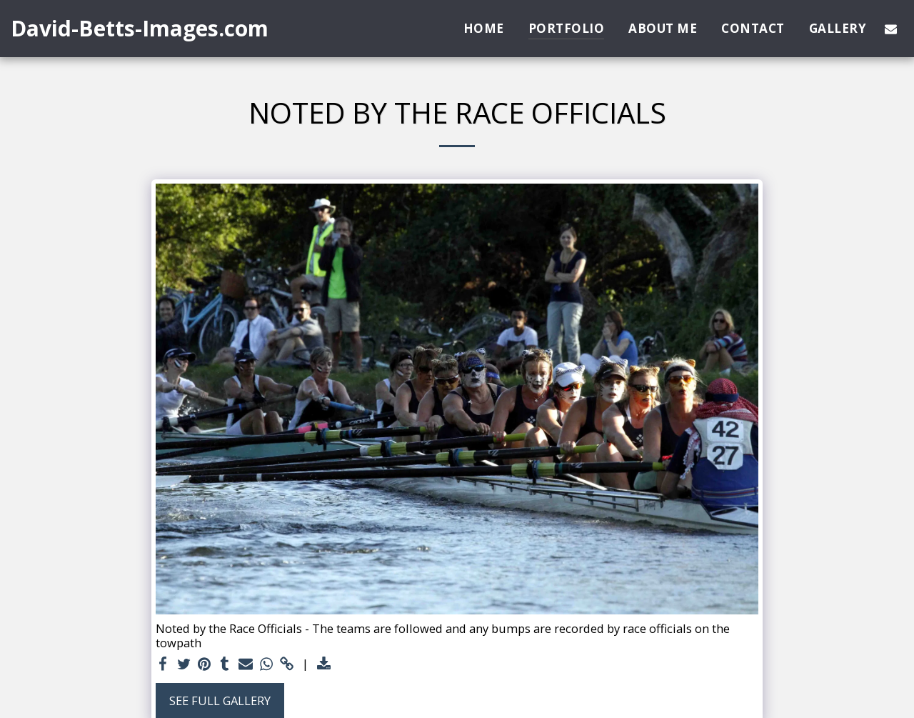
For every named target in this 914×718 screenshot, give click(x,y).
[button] (891, 28)
